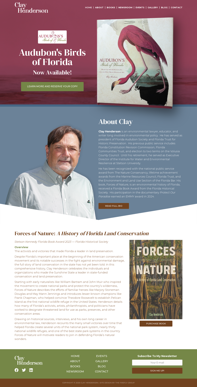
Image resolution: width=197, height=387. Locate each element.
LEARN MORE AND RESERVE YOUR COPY (52, 86)
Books (111, 7)
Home (88, 7)
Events (140, 7)
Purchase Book (156, 323)
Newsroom (125, 7)
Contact (176, 7)
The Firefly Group (125, 383)
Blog (164, 7)
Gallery (153, 7)
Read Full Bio (113, 206)
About (99, 7)
